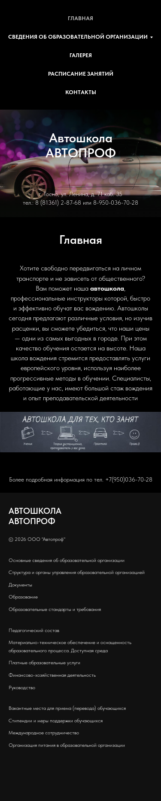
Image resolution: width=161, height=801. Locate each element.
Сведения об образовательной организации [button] (78, 37)
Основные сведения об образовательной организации (67, 560)
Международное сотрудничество (44, 733)
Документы (20, 585)
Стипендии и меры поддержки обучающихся (56, 721)
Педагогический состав (34, 630)
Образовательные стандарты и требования (55, 609)
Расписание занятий (80, 74)
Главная (80, 18)
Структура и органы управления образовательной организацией (77, 572)
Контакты (80, 92)
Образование (23, 597)
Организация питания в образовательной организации (67, 745)
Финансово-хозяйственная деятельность (52, 675)
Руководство (22, 687)
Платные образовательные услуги (44, 663)
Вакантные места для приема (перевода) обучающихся (67, 708)
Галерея (81, 55)
